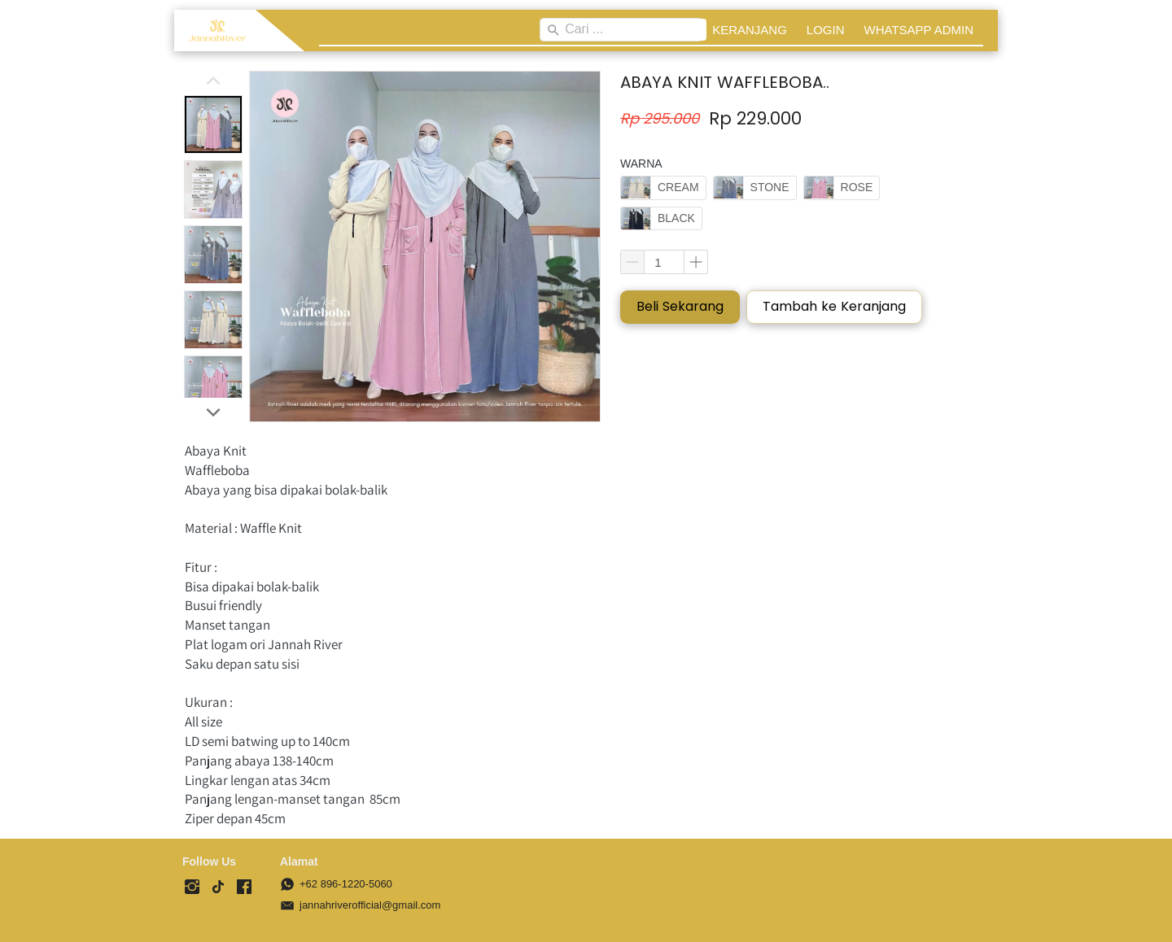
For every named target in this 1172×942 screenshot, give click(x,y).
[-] (192, 887)
